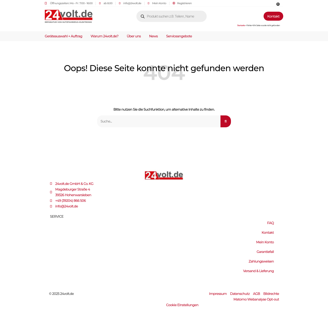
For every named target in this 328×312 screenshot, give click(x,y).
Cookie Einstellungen (182, 305)
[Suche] (225, 121)
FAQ (270, 223)
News (153, 36)
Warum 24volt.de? (104, 36)
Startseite (241, 25)
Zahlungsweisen (261, 261)
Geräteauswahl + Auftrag (63, 36)
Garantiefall (265, 252)
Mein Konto (265, 242)
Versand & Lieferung (258, 271)
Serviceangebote (179, 36)
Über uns (134, 36)
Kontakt (268, 233)
